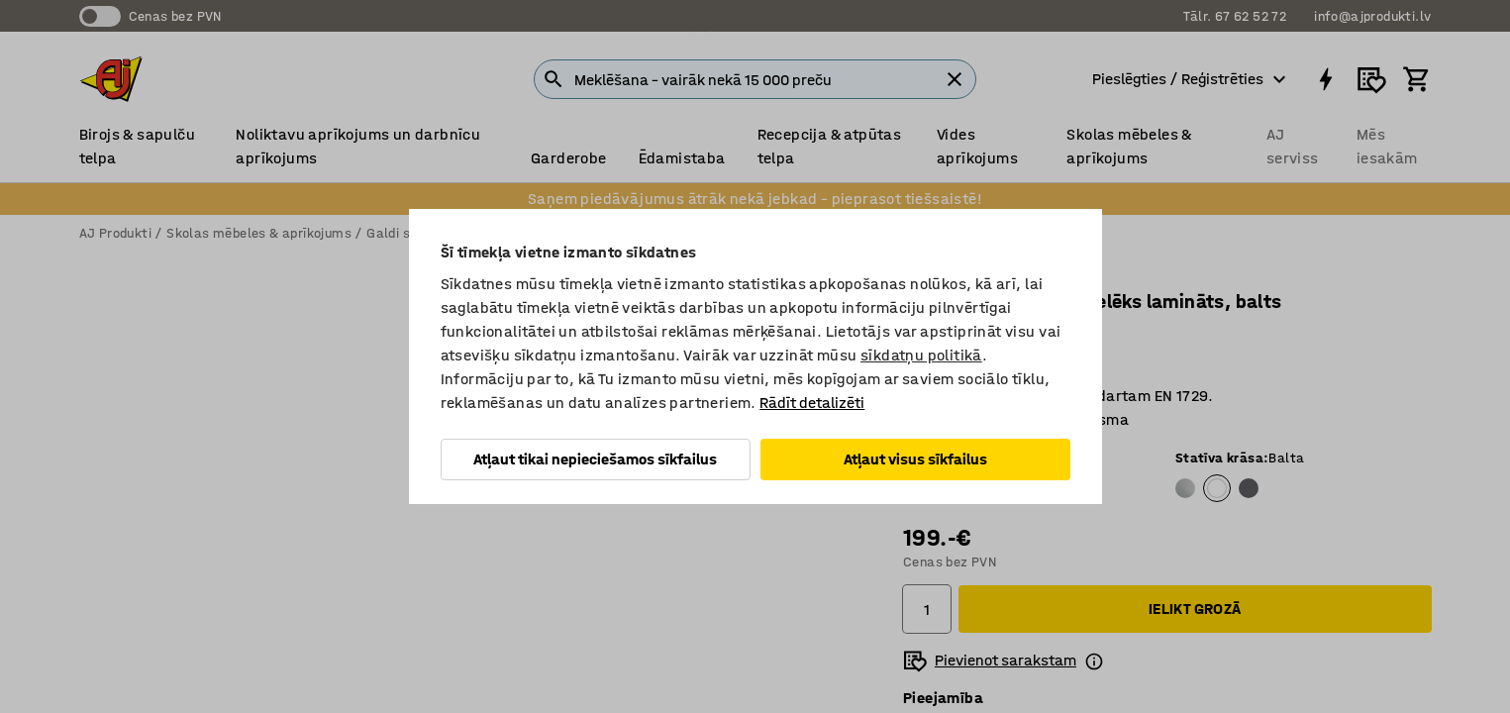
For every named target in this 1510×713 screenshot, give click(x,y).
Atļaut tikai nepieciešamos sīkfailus (595, 459)
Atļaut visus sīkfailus (915, 459)
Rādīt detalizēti (811, 402)
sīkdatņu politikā (921, 355)
